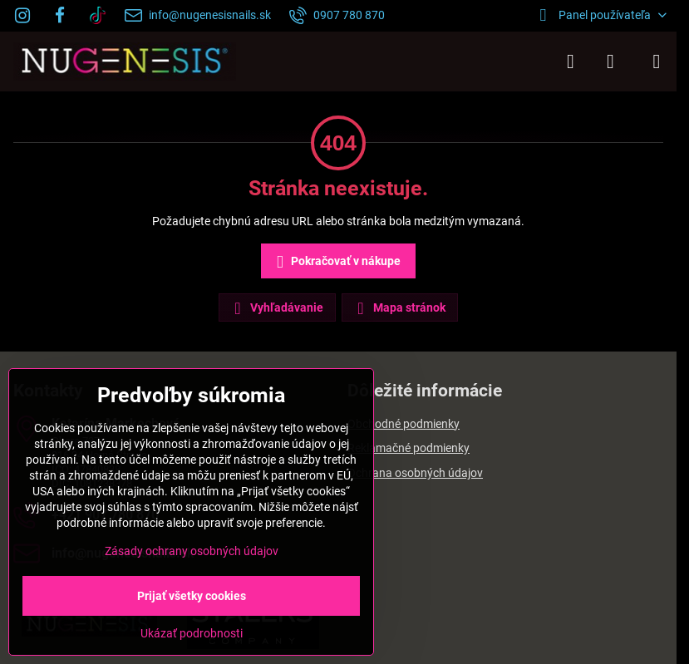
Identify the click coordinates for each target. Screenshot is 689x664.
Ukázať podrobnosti (191, 633)
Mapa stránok (398, 308)
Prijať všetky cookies (191, 596)
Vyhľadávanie (276, 308)
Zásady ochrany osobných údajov (191, 551)
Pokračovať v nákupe (336, 262)
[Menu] (657, 61)
